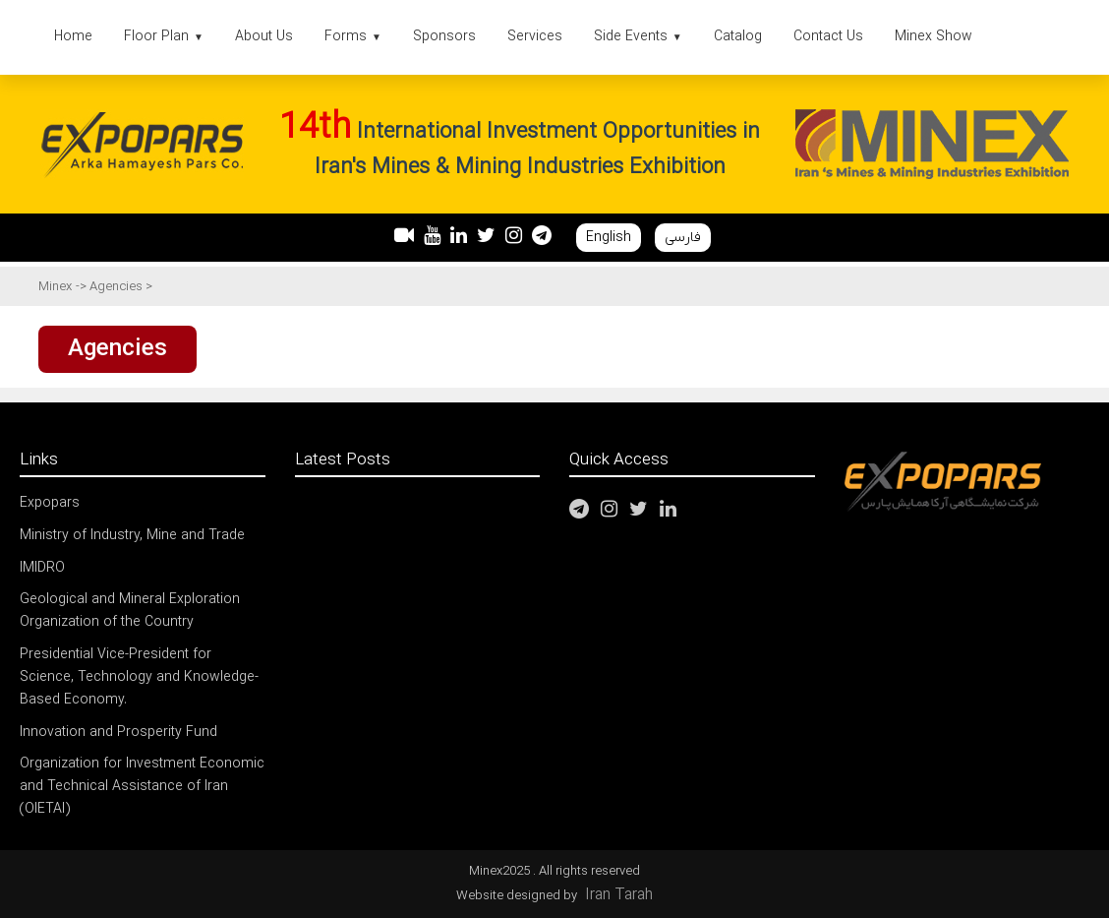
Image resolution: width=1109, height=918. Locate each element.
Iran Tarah (619, 895)
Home (73, 37)
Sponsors (444, 37)
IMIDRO (42, 568)
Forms (352, 37)
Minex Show (933, 37)
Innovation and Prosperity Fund (118, 732)
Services (534, 37)
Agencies (117, 286)
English (608, 237)
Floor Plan (164, 37)
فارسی (683, 237)
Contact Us (828, 37)
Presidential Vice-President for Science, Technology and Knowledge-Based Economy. (139, 677)
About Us (264, 37)
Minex (55, 286)
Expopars (50, 503)
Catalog (738, 37)
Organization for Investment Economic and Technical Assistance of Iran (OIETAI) (142, 787)
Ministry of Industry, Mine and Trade (132, 535)
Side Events (638, 37)
